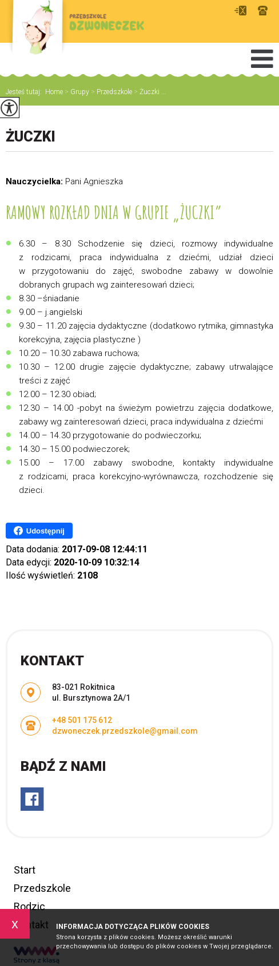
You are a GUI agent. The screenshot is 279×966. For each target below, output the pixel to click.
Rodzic (29, 906)
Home (54, 91)
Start (24, 870)
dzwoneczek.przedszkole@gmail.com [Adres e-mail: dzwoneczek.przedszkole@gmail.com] (125, 730)
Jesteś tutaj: (25, 91)
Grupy (76, 91)
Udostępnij (39, 530)
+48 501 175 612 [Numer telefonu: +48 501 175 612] (82, 720)
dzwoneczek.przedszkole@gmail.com (240, 10)
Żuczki (30, 136)
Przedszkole (110, 91)
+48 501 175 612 (263, 10)
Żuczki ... (149, 91)
